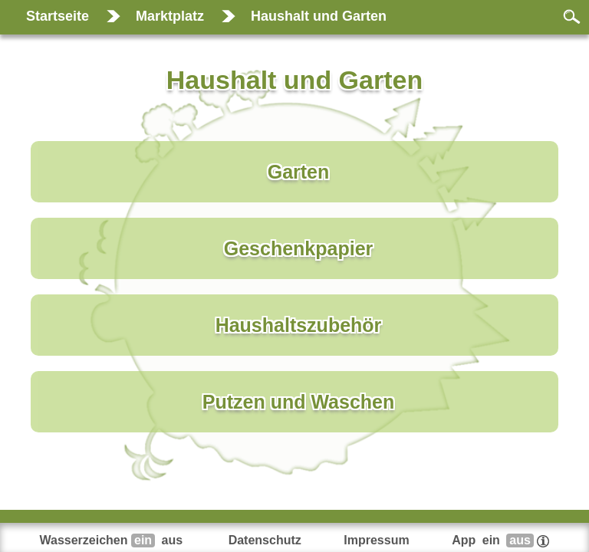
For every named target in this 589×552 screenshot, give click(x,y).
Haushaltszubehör (299, 325)
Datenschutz (265, 540)
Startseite (57, 16)
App (500, 540)
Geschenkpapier (298, 248)
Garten (299, 171)
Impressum (376, 540)
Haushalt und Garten (319, 16)
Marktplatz (170, 16)
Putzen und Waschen (298, 401)
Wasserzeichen (113, 540)
